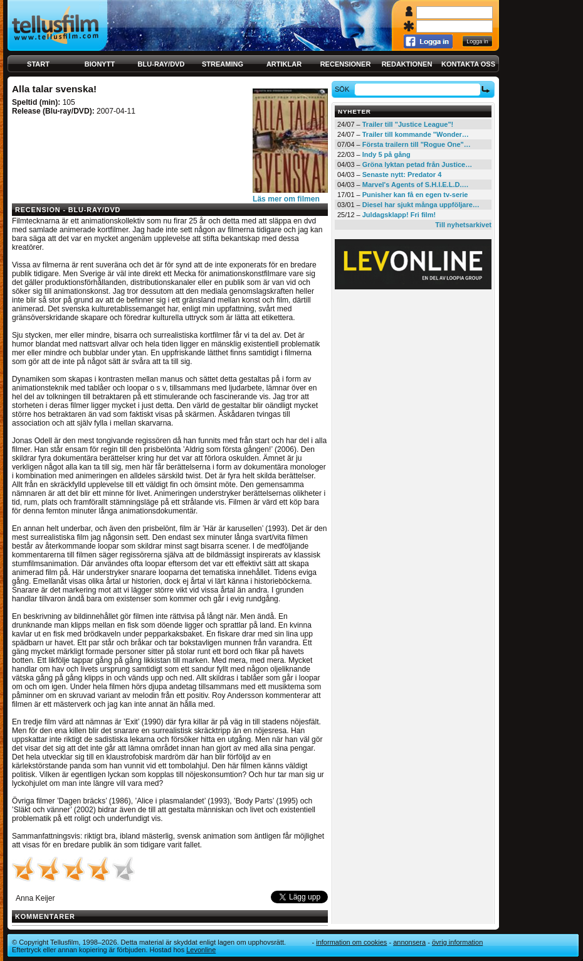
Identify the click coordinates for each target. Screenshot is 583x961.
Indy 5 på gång (386, 154)
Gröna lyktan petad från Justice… (417, 164)
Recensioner (345, 64)
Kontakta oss (468, 64)
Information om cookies (351, 942)
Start (38, 64)
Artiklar (284, 64)
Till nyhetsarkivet (463, 224)
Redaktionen (407, 64)
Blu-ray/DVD (161, 64)
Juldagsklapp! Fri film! (399, 214)
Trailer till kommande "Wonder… (415, 134)
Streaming (222, 64)
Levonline (201, 949)
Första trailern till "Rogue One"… (416, 144)
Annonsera (409, 942)
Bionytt (100, 64)
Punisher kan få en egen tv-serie (415, 194)
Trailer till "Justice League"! (408, 124)
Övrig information (457, 942)
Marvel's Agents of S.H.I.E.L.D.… (415, 184)
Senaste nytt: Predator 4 (402, 174)
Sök (344, 89)
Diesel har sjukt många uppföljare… (421, 204)
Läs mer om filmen (286, 199)
